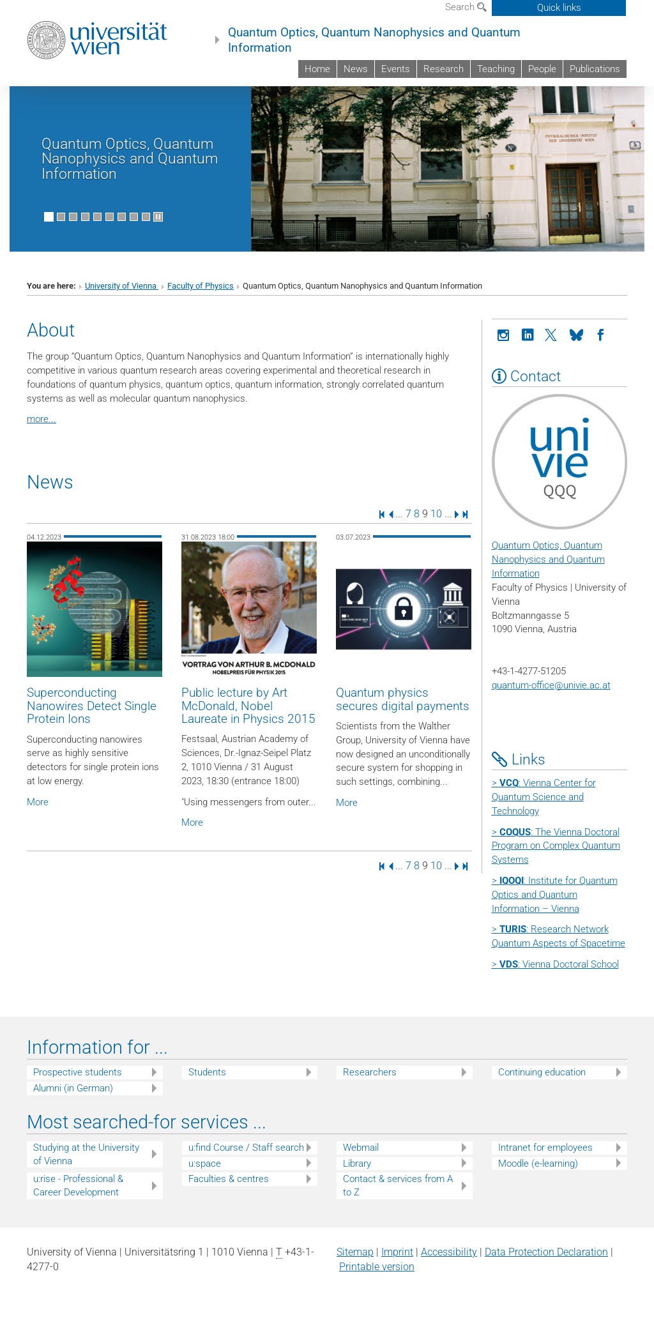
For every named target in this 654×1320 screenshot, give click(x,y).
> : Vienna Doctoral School (555, 964)
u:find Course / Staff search (246, 1147)
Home (317, 69)
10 (436, 514)
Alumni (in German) (73, 1088)
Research (443, 69)
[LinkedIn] (528, 334)
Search (466, 7)
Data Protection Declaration (546, 1252)
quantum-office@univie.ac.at (551, 685)
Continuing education (542, 1072)
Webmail (361, 1147)
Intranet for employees (545, 1147)
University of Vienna (121, 286)
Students (207, 1072)
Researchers (370, 1072)
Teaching (496, 69)
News (356, 69)
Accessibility (449, 1252)
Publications (595, 69)
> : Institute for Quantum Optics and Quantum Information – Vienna (555, 894)
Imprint (397, 1252)
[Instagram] (504, 334)
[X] (552, 334)
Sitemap (355, 1252)
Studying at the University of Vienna (86, 1154)
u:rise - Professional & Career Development (78, 1185)
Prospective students (77, 1072)
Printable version (376, 1267)
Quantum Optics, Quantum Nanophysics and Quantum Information (374, 40)
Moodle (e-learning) (538, 1163)
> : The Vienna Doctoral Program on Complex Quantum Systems (556, 846)
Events (395, 69)
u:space (204, 1163)
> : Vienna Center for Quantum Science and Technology (544, 797)
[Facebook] (601, 334)
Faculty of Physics (200, 286)
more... (41, 419)
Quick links (559, 7)
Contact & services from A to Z (398, 1185)
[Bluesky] (577, 334)
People (542, 69)
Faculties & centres (228, 1179)
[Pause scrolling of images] (158, 217)
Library (357, 1163)
